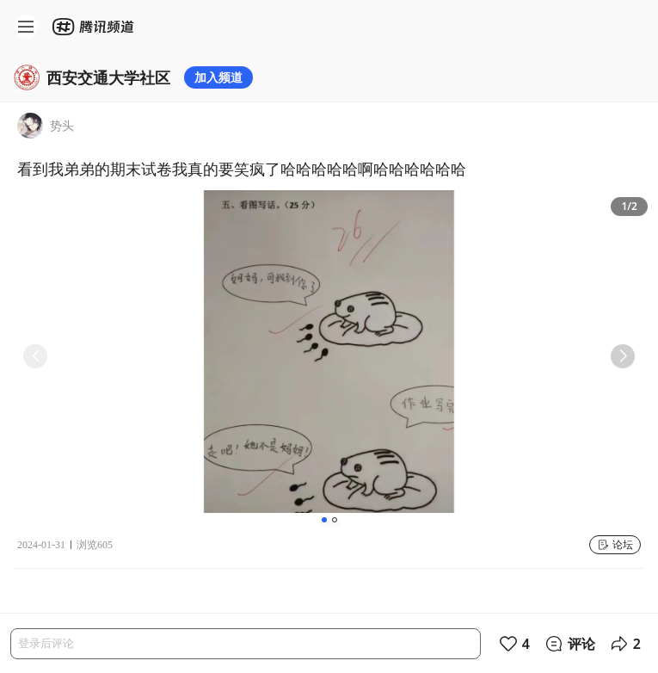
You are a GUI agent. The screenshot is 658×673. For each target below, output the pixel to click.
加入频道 (218, 77)
